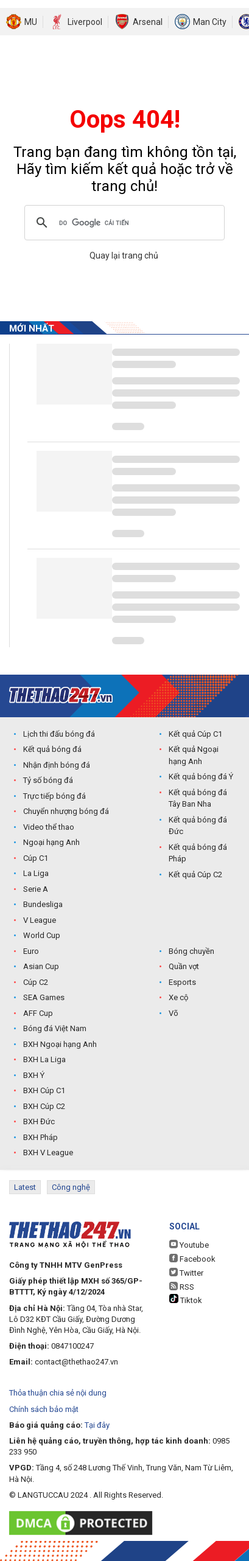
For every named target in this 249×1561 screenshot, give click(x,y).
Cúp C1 (35, 858)
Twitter (186, 1273)
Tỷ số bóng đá (48, 780)
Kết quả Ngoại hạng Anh (194, 755)
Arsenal (148, 22)
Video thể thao (48, 827)
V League (39, 920)
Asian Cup (41, 966)
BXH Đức (39, 1121)
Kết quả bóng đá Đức (198, 825)
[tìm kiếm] (122, 222)
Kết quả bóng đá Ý (201, 776)
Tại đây (97, 1425)
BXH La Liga (44, 1059)
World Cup (41, 935)
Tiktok (185, 1299)
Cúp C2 (35, 982)
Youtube (189, 1245)
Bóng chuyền (191, 951)
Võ (173, 1013)
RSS (181, 1287)
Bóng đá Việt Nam (54, 1028)
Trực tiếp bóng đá (54, 796)
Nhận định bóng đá (56, 765)
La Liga (36, 873)
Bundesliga (43, 904)
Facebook (192, 1259)
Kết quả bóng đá (52, 749)
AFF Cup (38, 1013)
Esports (182, 982)
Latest (25, 1187)
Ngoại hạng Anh (51, 842)
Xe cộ (178, 997)
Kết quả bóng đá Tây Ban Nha (198, 798)
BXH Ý (33, 1075)
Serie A (35, 889)
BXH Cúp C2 (44, 1106)
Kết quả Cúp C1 (195, 734)
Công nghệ (71, 1187)
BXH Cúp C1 (44, 1090)
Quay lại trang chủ (124, 255)
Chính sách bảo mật (44, 1409)
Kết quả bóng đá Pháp (198, 853)
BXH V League (48, 1152)
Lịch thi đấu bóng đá (59, 734)
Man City (209, 22)
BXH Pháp (40, 1137)
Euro (31, 951)
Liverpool (85, 22)
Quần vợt (184, 966)
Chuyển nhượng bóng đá (66, 811)
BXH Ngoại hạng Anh (60, 1044)
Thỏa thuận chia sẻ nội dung (58, 1392)
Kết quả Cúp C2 (195, 874)
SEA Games (44, 997)
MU (30, 22)
